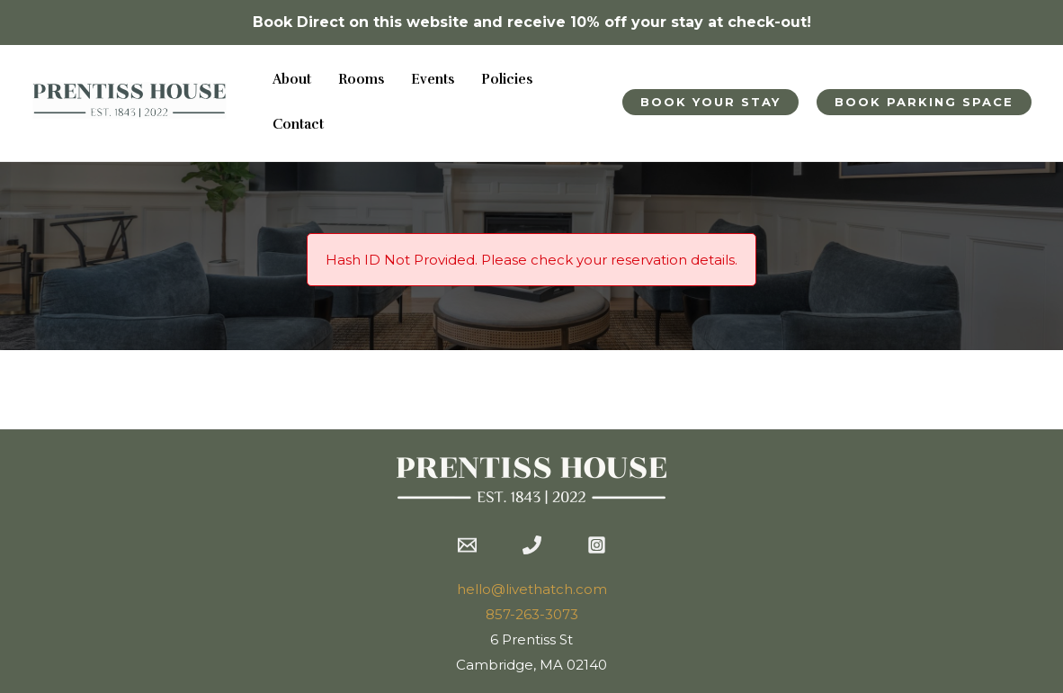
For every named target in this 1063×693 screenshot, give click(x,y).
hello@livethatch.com (532, 589)
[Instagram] (597, 545)
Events (432, 80)
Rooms (361, 80)
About (291, 80)
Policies (506, 80)
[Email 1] (467, 545)
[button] (710, 102)
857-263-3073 (532, 614)
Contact (298, 125)
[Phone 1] (532, 545)
